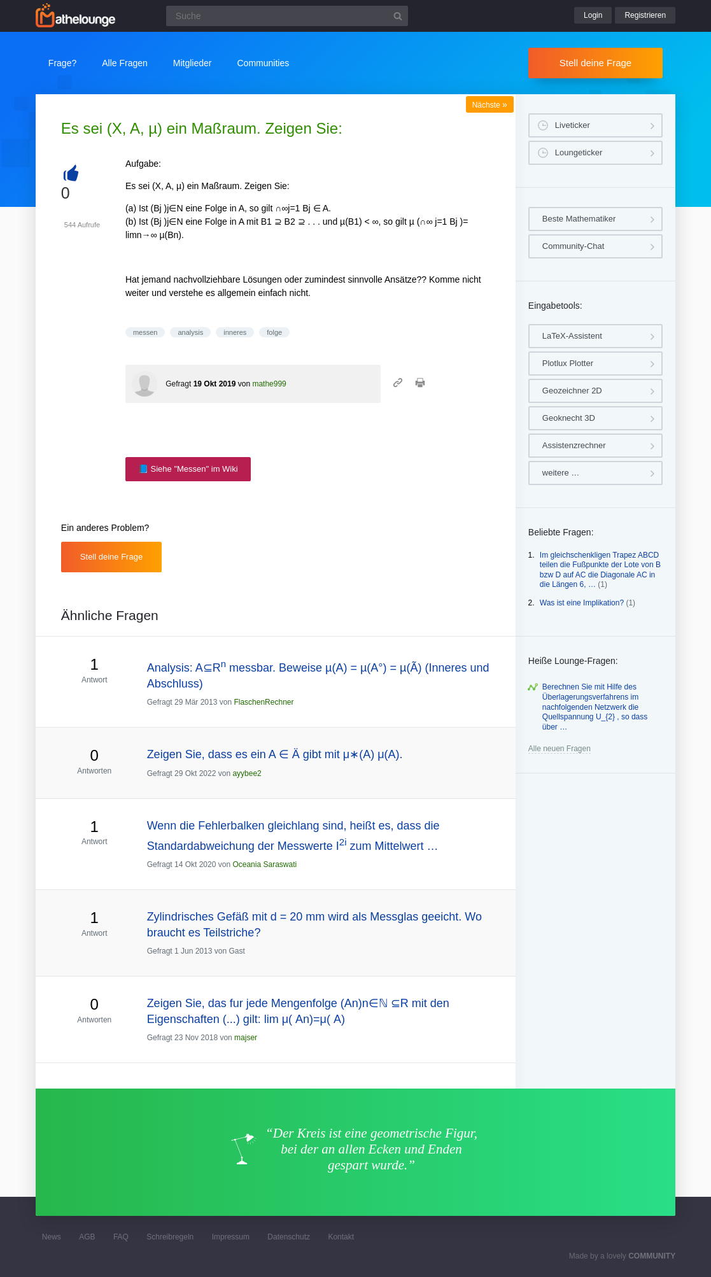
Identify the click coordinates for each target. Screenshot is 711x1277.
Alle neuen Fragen (559, 748)
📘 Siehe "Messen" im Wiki (188, 469)
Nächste (489, 105)
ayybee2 (246, 773)
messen (145, 332)
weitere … (561, 472)
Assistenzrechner (574, 445)
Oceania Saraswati (264, 864)
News (51, 1236)
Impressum (231, 1236)
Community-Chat (573, 246)
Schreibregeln (170, 1236)
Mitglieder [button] (192, 63)
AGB (87, 1236)
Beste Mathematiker (579, 218)
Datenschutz (288, 1236)
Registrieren (645, 15)
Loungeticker (578, 152)
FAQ (121, 1236)
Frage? (62, 63)
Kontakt (341, 1236)
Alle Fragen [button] (125, 63)
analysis (190, 332)
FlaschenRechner (263, 702)
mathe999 (269, 383)
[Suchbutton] (398, 16)
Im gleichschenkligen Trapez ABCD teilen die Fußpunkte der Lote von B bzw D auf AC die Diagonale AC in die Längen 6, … (600, 570)
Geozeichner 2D (572, 390)
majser (245, 1037)
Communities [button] (263, 63)
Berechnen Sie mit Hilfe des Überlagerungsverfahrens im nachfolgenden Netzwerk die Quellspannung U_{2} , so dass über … (594, 706)
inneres (234, 332)
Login (593, 15)
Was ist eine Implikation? (582, 602)
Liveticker (572, 125)
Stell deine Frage (595, 62)
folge (274, 332)
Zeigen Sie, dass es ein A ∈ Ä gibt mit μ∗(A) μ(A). (275, 754)
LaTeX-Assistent (572, 336)
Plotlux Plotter (567, 363)
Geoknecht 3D (568, 418)
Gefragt (178, 383)
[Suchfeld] (287, 16)
